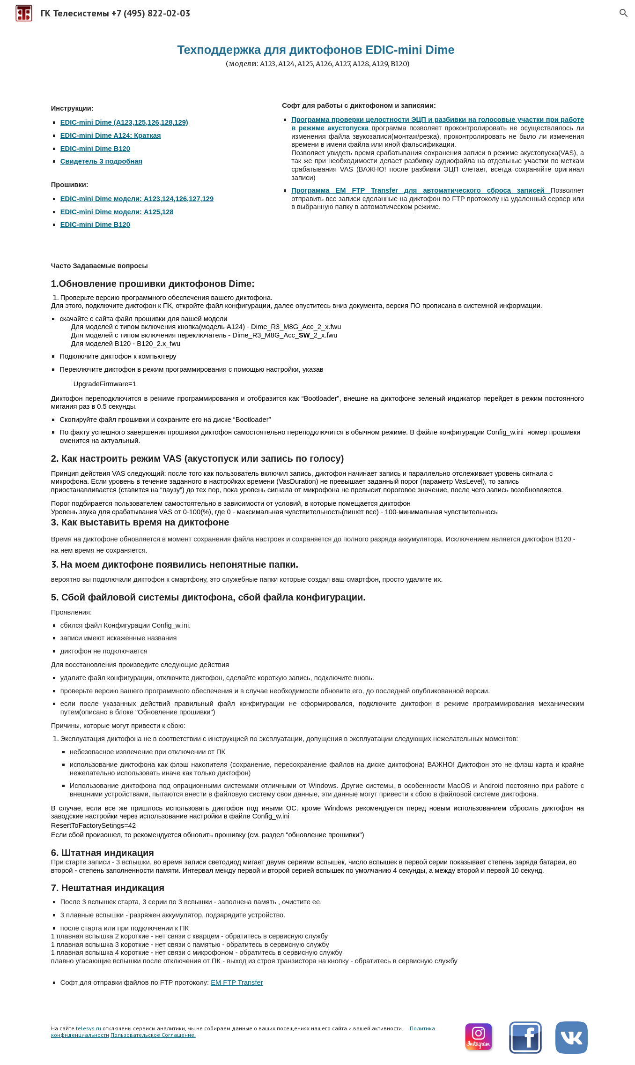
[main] (317, 56)
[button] (624, 13)
